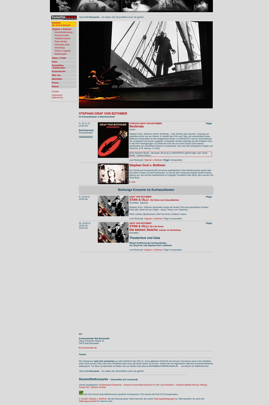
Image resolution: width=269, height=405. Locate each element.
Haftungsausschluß (88, 401)
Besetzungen (61, 54)
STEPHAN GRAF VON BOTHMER (103, 113)
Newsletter (57, 79)
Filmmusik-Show (62, 44)
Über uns (56, 75)
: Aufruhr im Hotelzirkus (155, 230)
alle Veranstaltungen (61, 24)
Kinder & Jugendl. (63, 51)
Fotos (54, 62)
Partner (55, 86)
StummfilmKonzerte (64, 32)
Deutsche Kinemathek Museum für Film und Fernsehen (149, 385)
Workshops (60, 48)
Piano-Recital (61, 41)
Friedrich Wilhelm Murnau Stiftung (191, 385)
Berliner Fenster (98, 387)
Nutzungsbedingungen (164, 399)
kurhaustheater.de (88, 348)
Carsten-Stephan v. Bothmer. (94, 399)
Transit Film (84, 387)
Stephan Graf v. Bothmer (147, 165)
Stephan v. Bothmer (153, 160)
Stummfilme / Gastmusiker (58, 66)
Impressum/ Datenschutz (57, 96)
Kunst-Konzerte (62, 35)
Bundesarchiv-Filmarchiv (110, 385)
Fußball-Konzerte (63, 38)
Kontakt (55, 91)
